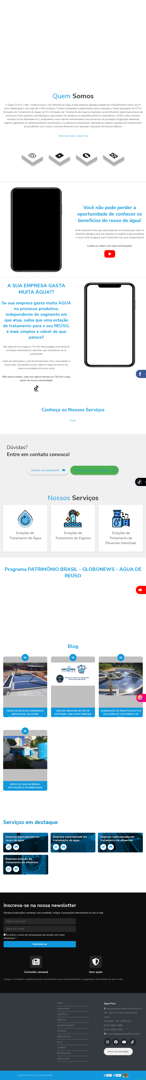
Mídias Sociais (108, 5)
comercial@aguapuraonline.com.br (122, 1033)
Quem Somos (33, 5)
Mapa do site (63, 1059)
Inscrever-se (40, 944)
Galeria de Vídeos (77, 5)
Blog (121, 5)
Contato (132, 5)
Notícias (94, 5)
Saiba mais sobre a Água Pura (73, 135)
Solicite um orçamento (48, 470)
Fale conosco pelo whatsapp (94, 470)
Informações (63, 1053)
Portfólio (47, 5)
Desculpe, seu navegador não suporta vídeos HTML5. (73, 46)
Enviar (73, 420)
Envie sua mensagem (118, 1051)
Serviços (61, 5)
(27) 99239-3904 (113, 1029)
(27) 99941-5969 (113, 1025)
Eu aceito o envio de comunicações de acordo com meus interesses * (34, 936)
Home (21, 5)
